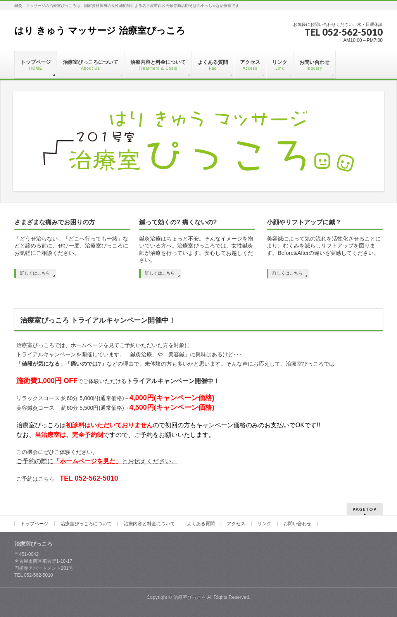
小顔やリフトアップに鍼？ (304, 222)
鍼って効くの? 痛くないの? (178, 222)
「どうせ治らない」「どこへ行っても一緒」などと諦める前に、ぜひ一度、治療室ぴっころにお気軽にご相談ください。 (71, 245)
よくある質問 (201, 523)
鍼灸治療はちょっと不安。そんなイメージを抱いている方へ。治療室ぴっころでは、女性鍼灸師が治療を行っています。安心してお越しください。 (196, 249)
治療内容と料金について (149, 523)
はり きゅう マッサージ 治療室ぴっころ (99, 30)
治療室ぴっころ (189, 597)
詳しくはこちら (35, 273)
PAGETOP (364, 509)
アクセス (236, 523)
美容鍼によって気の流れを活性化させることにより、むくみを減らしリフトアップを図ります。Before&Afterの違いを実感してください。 (324, 245)
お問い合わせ (297, 523)
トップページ (34, 523)
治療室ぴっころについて (86, 523)
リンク (264, 523)
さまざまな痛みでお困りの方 (54, 222)
